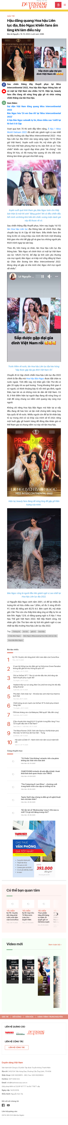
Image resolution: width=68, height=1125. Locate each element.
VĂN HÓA (29, 1017)
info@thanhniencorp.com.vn (17, 1083)
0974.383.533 (7, 1115)
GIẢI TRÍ (5, 1017)
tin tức (25, 631)
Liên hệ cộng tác (17, 1047)
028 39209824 (38, 1075)
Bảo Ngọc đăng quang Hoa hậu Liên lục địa (40, 636)
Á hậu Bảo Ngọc (14, 636)
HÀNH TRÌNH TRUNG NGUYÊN (50, 1017)
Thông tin (16, 631)
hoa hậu (41, 631)
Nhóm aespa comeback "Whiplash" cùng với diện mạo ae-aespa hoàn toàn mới (16, 969)
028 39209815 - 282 (19, 1075)
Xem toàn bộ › (54, 944)
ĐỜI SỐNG (16, 1017)
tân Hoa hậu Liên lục (17, 229)
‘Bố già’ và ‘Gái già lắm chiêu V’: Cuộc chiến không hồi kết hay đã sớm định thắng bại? (61, 981)
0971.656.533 (14, 1079)
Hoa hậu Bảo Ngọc (35, 378)
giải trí (33, 631)
